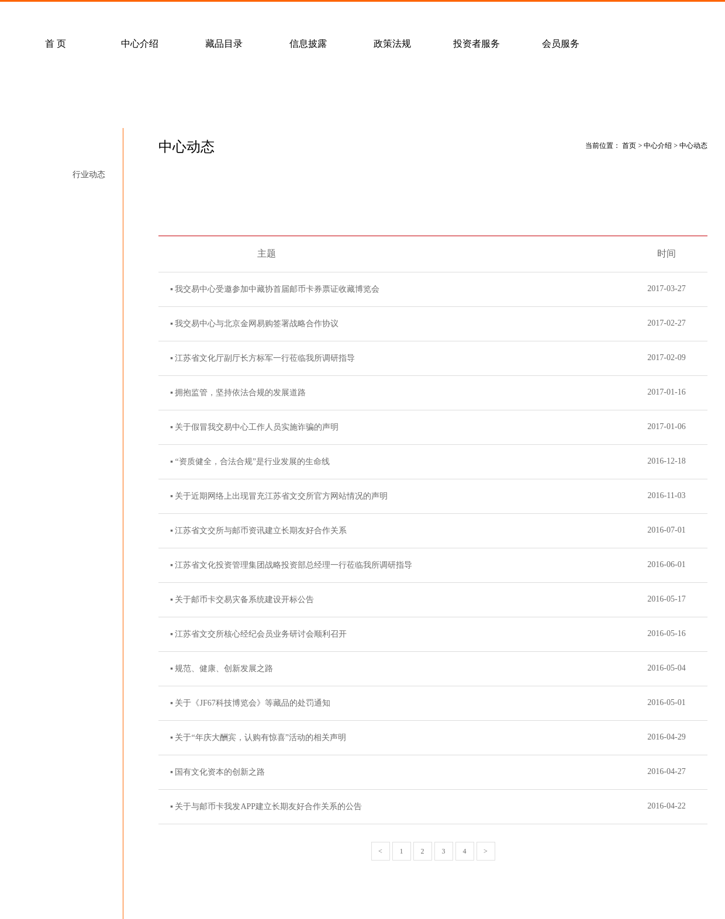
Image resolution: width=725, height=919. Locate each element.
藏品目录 (224, 44)
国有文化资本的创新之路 (220, 772)
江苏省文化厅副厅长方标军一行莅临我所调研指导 (265, 358)
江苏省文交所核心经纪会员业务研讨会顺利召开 (261, 634)
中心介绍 (139, 44)
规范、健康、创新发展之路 (224, 668)
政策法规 (392, 44)
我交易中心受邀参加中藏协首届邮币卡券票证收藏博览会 (277, 289)
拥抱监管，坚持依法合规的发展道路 (240, 392)
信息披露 (308, 44)
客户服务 (163, 15)
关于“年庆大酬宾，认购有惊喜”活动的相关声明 (260, 737)
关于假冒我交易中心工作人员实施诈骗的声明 (257, 427)
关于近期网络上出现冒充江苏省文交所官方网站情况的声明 (281, 496)
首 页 (55, 44)
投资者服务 (476, 44)
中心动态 (88, 152)
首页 (629, 145)
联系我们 (331, 15)
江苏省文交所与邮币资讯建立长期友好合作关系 (261, 530)
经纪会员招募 (247, 15)
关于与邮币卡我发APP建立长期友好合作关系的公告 (268, 806)
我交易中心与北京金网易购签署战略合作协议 (257, 323)
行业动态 (88, 174)
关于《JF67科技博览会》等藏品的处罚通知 (252, 703)
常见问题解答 (79, 15)
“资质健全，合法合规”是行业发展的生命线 (252, 461)
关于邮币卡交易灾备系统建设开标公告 (244, 599)
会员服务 (560, 44)
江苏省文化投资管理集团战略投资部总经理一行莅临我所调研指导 (293, 565)
